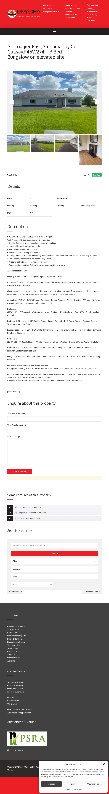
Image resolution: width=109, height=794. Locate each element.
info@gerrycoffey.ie (51, 12)
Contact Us (12, 662)
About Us (11, 665)
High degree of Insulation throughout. (31, 524)
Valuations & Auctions (16, 656)
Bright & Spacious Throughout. (28, 518)
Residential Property (16, 637)
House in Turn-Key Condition (27, 529)
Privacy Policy (79, 789)
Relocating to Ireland (16, 653)
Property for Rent (14, 650)
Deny (73, 784)
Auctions (11, 672)
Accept (52, 784)
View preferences (95, 784)
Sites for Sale (13, 640)
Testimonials (12, 659)
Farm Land (12, 643)
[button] (103, 764)
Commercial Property (16, 647)
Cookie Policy (67, 789)
